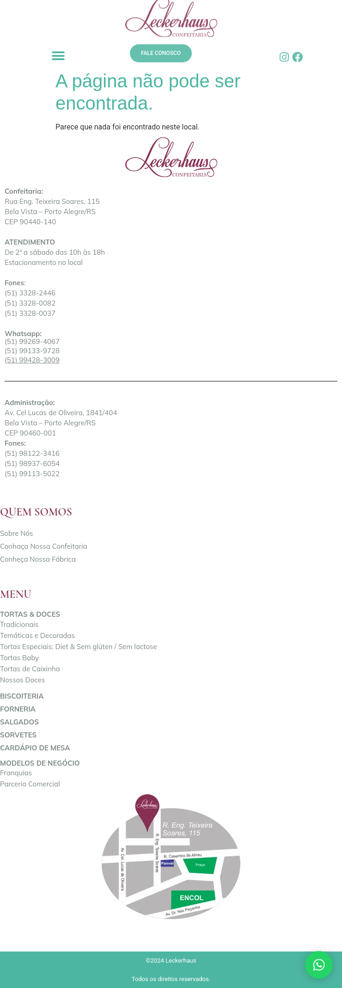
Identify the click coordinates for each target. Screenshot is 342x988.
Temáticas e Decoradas (37, 635)
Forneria (18, 709)
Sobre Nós (16, 533)
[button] (58, 55)
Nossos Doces (22, 679)
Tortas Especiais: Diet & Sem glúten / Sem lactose (78, 646)
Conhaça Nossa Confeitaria (43, 546)
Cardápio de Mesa (35, 747)
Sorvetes (18, 734)
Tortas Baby (19, 657)
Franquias (16, 772)
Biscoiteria (22, 696)
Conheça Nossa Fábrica (38, 559)
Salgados (19, 722)
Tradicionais (19, 624)
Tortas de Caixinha (30, 668)
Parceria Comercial (30, 783)
